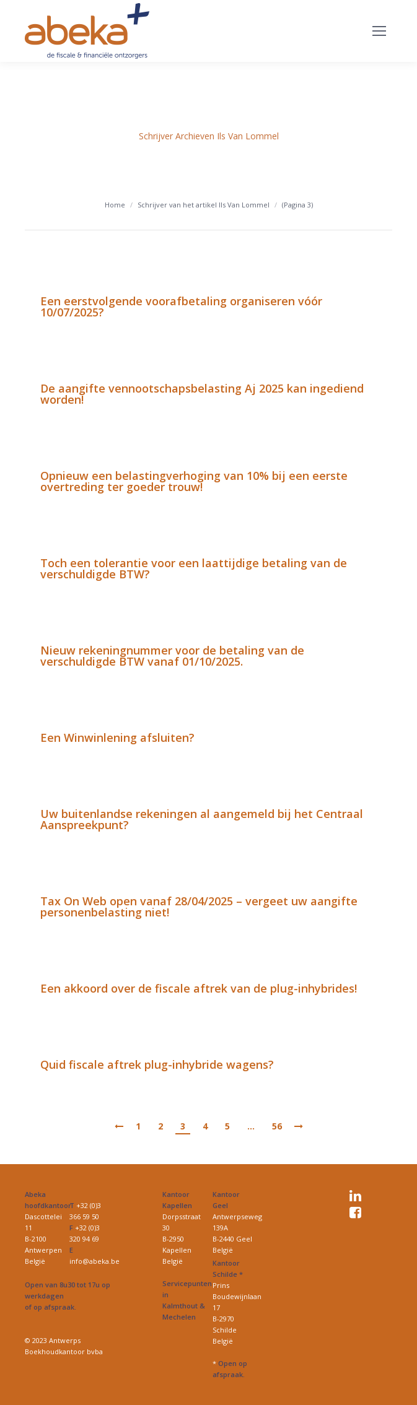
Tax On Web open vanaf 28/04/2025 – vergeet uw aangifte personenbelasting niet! (199, 906)
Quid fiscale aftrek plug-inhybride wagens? (157, 1064)
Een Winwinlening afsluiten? (117, 737)
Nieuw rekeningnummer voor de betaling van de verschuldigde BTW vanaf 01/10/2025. (172, 656)
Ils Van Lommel (248, 136)
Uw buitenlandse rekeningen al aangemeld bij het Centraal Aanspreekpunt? (201, 819)
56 (277, 1126)
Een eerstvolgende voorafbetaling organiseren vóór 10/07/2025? (181, 306)
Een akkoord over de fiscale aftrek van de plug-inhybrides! (198, 988)
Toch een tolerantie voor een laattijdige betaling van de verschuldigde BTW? (193, 568)
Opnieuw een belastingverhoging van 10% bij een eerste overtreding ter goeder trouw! (194, 481)
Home (115, 204)
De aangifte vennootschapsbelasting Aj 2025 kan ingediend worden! (202, 394)
